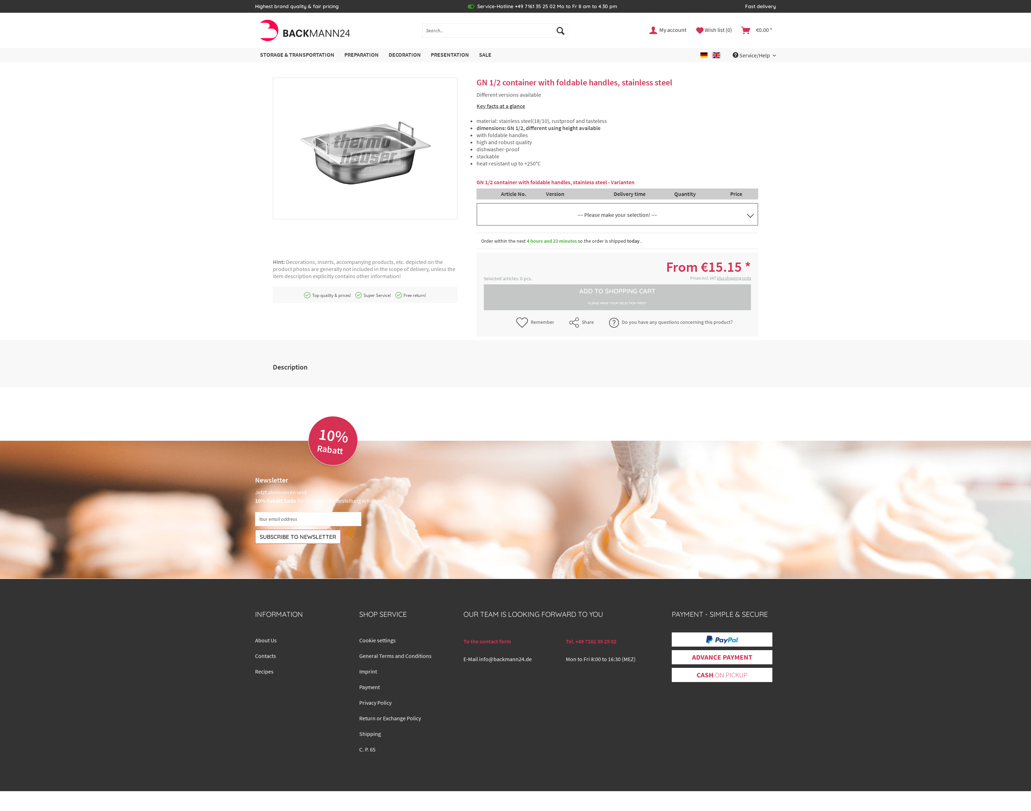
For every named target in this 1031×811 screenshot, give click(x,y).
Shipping (370, 733)
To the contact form (487, 641)
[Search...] (495, 30)
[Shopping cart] (757, 30)
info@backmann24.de (505, 659)
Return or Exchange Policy (390, 718)
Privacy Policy (375, 702)
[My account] (668, 30)
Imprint (368, 671)
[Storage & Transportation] (297, 55)
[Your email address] (308, 519)
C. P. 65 (367, 749)
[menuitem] (495, 33)
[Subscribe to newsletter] (298, 537)
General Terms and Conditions (395, 655)
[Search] (560, 30)
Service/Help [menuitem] (752, 55)
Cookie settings (377, 640)
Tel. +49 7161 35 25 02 (591, 641)
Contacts (265, 655)
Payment (369, 687)
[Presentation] (450, 55)
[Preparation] (361, 55)
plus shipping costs (734, 278)
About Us (266, 640)
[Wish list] (714, 30)
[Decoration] (405, 55)
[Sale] (485, 55)
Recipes (264, 671)
